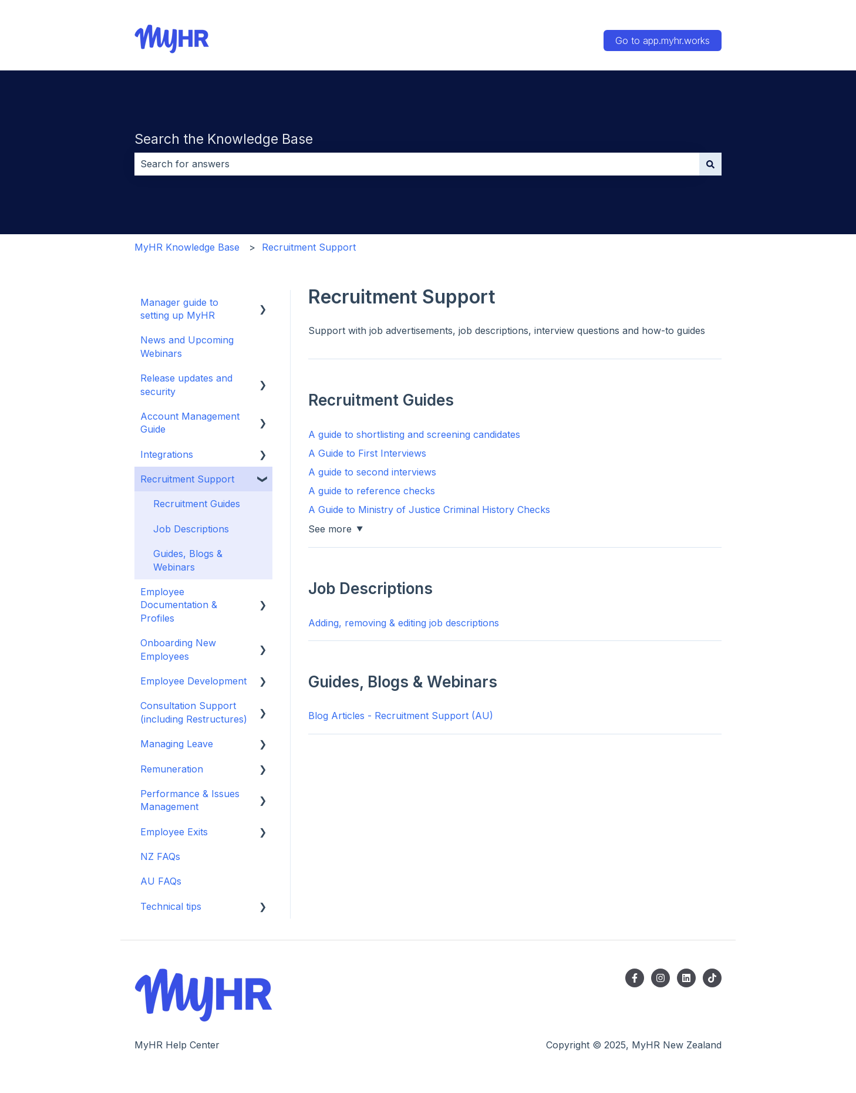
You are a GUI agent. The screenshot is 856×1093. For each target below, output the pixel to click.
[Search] (710, 164)
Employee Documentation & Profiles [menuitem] (178, 605)
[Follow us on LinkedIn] (686, 978)
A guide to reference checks (371, 491)
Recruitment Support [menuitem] (187, 479)
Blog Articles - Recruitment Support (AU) (400, 715)
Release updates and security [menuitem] (186, 384)
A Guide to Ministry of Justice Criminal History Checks (429, 509)
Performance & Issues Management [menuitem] (190, 800)
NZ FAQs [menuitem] (160, 856)
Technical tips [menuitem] (170, 906)
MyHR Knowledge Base (187, 247)
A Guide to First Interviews (367, 453)
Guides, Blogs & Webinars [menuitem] (188, 560)
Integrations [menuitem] (166, 454)
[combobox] (416, 164)
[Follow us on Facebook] (634, 978)
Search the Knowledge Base (223, 139)
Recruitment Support (309, 247)
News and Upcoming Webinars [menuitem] (187, 346)
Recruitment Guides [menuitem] (196, 504)
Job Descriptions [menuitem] (191, 529)
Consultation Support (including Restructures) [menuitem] (193, 712)
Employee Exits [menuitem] (174, 832)
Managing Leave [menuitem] (176, 744)
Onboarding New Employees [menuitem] (178, 649)
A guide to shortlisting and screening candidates (414, 434)
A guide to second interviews (372, 472)
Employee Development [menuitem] (193, 681)
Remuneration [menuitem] (171, 769)
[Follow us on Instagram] (660, 978)
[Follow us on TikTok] (712, 978)
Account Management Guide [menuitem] (190, 422)
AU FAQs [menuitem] (160, 881)
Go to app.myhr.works (662, 40)
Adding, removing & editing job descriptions (403, 623)
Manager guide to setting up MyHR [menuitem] (179, 308)
